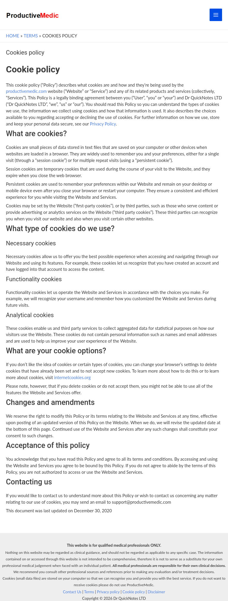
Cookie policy (134, 591)
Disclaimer (156, 591)
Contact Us (72, 591)
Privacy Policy (103, 123)
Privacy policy (108, 591)
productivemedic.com (26, 91)
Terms (89, 591)
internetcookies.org (72, 377)
